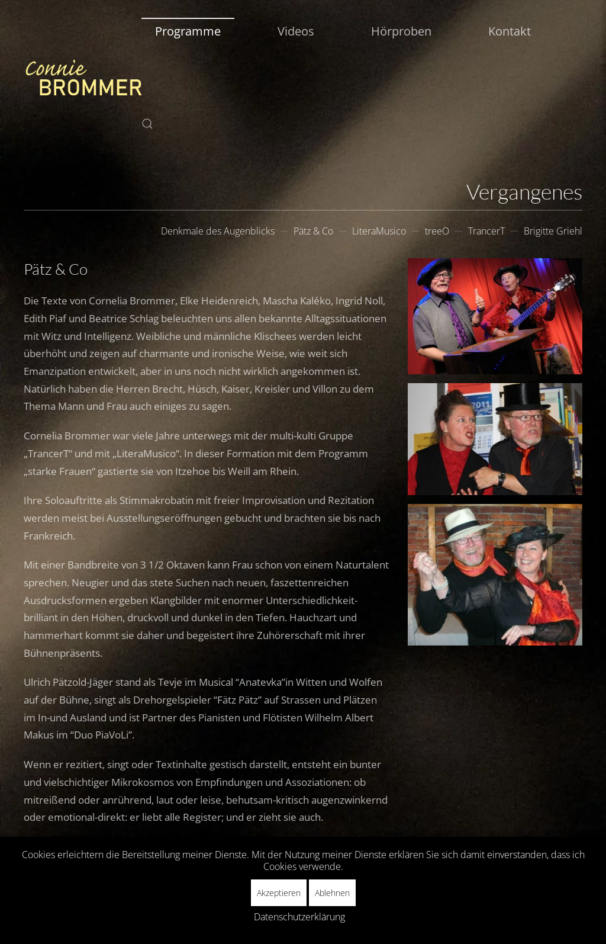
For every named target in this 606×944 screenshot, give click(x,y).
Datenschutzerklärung (299, 916)
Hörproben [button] (401, 31)
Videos (296, 31)
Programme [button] (188, 31)
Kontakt (509, 31)
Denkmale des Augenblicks (218, 230)
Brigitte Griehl (553, 230)
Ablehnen (332, 892)
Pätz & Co (313, 230)
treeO (437, 230)
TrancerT (486, 230)
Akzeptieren (279, 892)
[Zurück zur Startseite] (82, 77)
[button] (147, 123)
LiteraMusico (379, 230)
